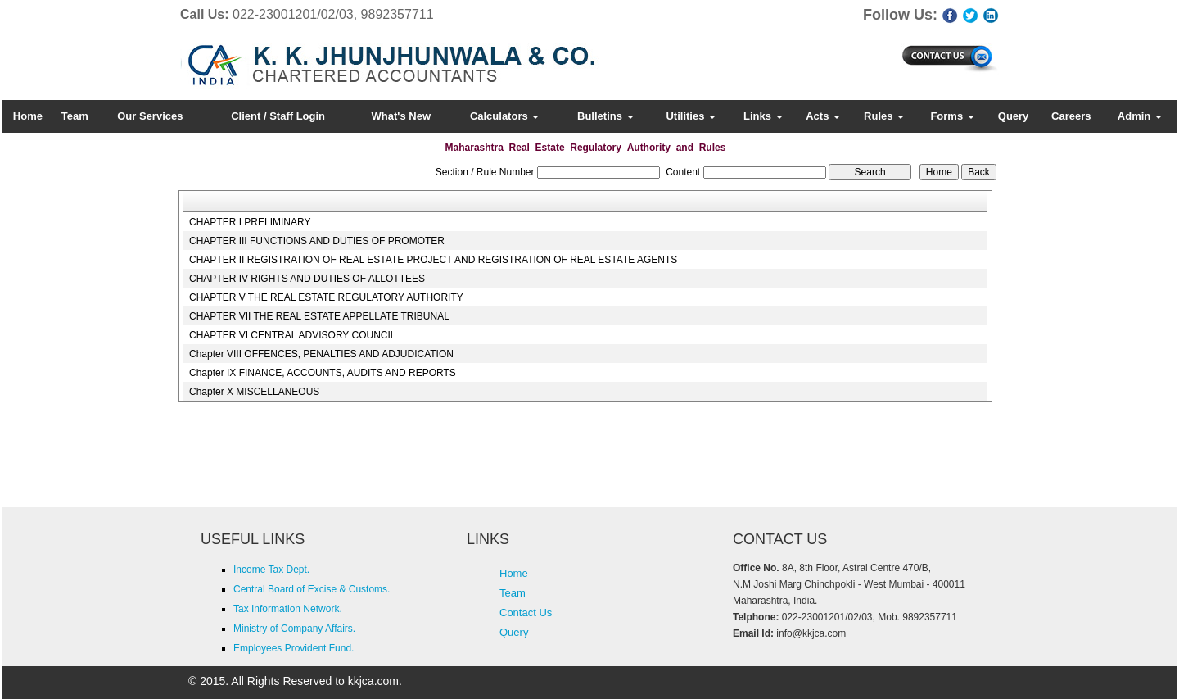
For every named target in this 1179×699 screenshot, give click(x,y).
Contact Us (525, 612)
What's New (401, 116)
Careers (1071, 116)
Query (1013, 116)
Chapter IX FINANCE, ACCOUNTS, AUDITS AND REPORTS (322, 373)
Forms (951, 116)
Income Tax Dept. (271, 569)
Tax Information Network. (287, 609)
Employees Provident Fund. (293, 648)
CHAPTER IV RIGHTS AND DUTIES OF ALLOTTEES (307, 278)
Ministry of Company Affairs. (294, 628)
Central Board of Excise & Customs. (311, 589)
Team (74, 116)
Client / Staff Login (278, 116)
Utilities (691, 116)
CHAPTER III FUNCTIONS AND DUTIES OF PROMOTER (317, 241)
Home (28, 116)
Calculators (504, 116)
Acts (823, 116)
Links (763, 116)
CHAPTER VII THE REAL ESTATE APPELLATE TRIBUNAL (319, 316)
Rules (884, 116)
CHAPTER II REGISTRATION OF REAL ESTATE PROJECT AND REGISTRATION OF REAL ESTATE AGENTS (433, 260)
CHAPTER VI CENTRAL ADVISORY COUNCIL (292, 335)
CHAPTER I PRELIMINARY (249, 222)
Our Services (150, 116)
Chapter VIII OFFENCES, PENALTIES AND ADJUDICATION (321, 354)
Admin (1140, 116)
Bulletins (605, 116)
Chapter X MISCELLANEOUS (254, 391)
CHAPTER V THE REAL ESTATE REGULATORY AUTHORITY (326, 297)
